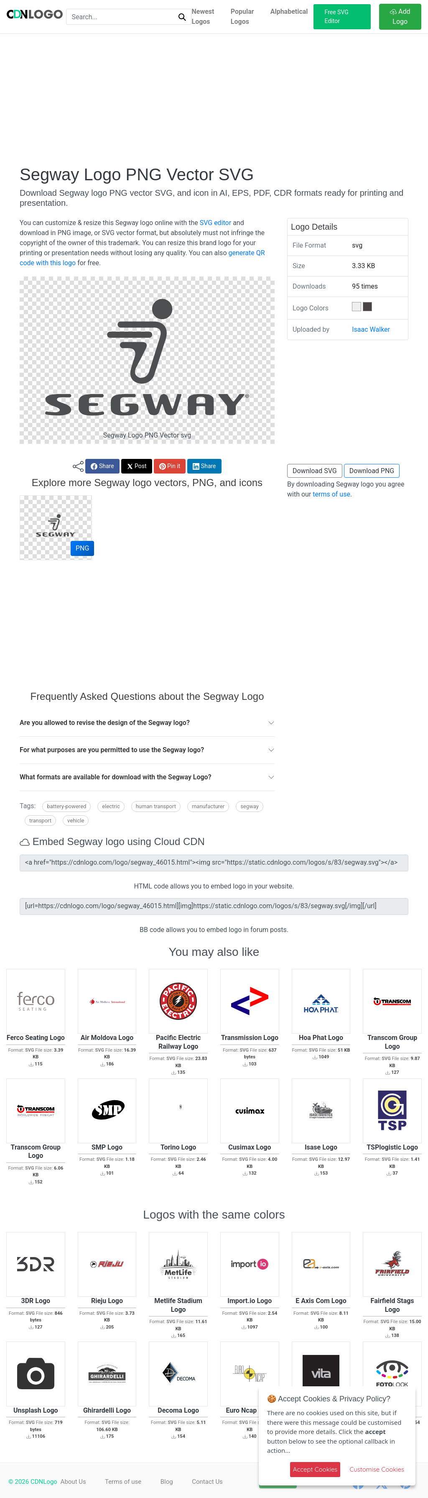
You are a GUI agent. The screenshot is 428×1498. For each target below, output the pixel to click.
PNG (82, 548)
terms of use (331, 494)
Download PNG (372, 471)
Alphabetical (289, 11)
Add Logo (400, 17)
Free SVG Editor (337, 16)
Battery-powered (66, 806)
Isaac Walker (371, 329)
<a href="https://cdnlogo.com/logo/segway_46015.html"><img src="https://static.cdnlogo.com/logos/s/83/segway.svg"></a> (214, 863)
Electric (111, 806)
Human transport (156, 806)
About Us (73, 1481)
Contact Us (211, 1481)
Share (102, 466)
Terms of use (124, 1481)
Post (137, 466)
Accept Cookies (315, 1469)
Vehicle (75, 820)
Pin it (170, 466)
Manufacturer (208, 806)
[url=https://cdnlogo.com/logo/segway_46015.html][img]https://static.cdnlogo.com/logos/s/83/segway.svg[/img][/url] (214, 906)
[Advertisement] (214, 99)
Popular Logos (242, 17)
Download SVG (315, 471)
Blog (169, 1481)
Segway (249, 806)
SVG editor (215, 223)
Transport (40, 820)
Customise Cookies (376, 1469)
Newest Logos (202, 17)
